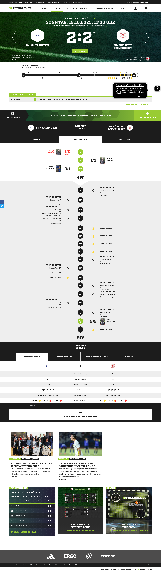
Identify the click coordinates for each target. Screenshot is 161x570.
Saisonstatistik (32, 357)
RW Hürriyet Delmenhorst (123, 46)
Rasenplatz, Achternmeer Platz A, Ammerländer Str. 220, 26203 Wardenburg (80, 26)
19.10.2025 (15, 99)
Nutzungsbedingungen (37, 564)
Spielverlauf (80, 139)
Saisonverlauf (64, 357)
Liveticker (80, 51)
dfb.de (20, 2)
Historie (129, 357)
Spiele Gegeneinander (97, 357)
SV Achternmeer (37, 45)
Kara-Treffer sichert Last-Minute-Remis (63, 99)
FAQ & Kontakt (73, 2)
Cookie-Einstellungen (74, 564)
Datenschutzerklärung (23, 564)
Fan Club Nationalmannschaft (54, 2)
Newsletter (82, 2)
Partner (66, 2)
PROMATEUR (13, 2)
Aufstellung (123, 139)
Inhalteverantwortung (61, 564)
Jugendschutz (49, 564)
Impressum (12, 564)
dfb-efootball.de (40, 2)
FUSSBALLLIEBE (29, 2)
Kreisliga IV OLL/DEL (80, 18)
